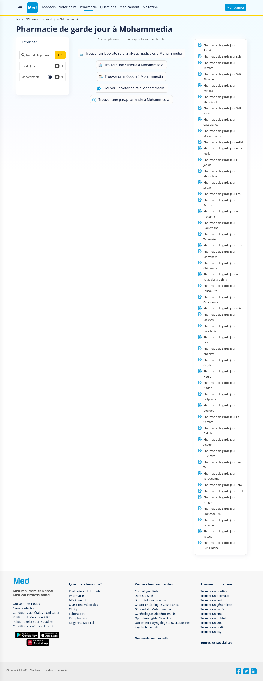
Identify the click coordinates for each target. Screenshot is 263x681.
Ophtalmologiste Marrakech (154, 618)
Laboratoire (77, 614)
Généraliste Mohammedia (153, 609)
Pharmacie (88, 7)
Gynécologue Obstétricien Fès (155, 614)
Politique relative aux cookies (33, 622)
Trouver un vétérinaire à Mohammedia (130, 88)
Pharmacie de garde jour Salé (222, 56)
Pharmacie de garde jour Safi (222, 308)
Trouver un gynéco (213, 609)
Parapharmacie (79, 618)
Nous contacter (23, 608)
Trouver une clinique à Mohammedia (130, 65)
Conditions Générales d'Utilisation (36, 613)
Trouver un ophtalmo (215, 618)
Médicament (129, 7)
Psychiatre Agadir (147, 627)
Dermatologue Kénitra (150, 600)
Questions (108, 7)
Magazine (150, 7)
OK (60, 55)
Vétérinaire (68, 7)
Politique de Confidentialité (32, 617)
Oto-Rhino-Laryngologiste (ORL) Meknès (162, 623)
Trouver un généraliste (216, 605)
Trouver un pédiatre (214, 627)
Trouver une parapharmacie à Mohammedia (130, 99)
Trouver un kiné (211, 614)
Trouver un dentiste (214, 591)
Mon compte (236, 7)
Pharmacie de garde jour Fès (222, 194)
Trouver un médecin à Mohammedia (131, 76)
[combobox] (42, 66)
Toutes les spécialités (216, 643)
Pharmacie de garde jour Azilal (223, 142)
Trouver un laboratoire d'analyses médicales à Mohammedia (130, 53)
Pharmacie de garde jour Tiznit (223, 491)
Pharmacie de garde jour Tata (222, 485)
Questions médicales (83, 605)
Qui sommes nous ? (26, 604)
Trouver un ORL (211, 623)
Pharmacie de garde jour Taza (222, 245)
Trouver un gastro (213, 600)
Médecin (49, 7)
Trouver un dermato (214, 596)
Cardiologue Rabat (147, 591)
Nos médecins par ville (151, 638)
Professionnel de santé (85, 591)
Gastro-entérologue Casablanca (157, 605)
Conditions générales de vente (34, 626)
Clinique (74, 609)
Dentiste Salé (144, 596)
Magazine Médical (81, 623)
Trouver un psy (210, 632)
